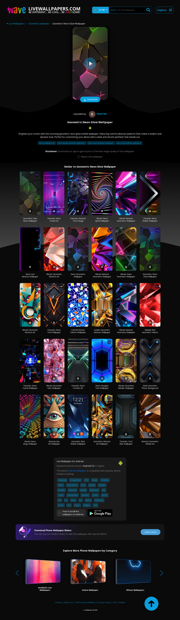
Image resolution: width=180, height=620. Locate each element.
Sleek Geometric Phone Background (150, 386)
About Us (68, 602)
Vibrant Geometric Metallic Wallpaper (126, 386)
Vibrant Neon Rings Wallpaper (30, 442)
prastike (97, 113)
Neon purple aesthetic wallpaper (71, 143)
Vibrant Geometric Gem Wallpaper (54, 386)
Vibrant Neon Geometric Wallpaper (126, 275)
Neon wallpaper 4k (47, 143)
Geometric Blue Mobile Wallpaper (78, 442)
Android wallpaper (77, 470)
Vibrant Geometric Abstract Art (54, 275)
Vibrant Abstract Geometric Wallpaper (126, 219)
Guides (122, 602)
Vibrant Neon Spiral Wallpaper (102, 219)
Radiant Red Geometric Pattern (150, 331)
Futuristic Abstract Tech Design (78, 219)
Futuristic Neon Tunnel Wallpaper (30, 386)
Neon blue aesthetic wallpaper (101, 143)
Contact (58, 602)
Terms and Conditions (85, 602)
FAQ (114, 602)
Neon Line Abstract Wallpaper (30, 275)
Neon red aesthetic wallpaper (129, 143)
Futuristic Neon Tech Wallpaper (54, 331)
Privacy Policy (104, 602)
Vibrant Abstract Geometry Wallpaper (126, 331)
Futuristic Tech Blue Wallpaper (126, 442)
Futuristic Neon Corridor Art (78, 386)
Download (90, 99)
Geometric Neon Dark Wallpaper (150, 275)
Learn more (150, 532)
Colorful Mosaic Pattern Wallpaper (78, 331)
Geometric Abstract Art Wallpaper (102, 442)
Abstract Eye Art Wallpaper (54, 442)
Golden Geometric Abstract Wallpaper (102, 331)
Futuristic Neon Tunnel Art (54, 219)
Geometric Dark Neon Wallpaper (30, 219)
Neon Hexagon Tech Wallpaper (102, 386)
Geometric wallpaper (38, 23)
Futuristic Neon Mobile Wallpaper (149, 219)
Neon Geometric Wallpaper (78, 275)
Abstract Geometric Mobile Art (150, 442)
